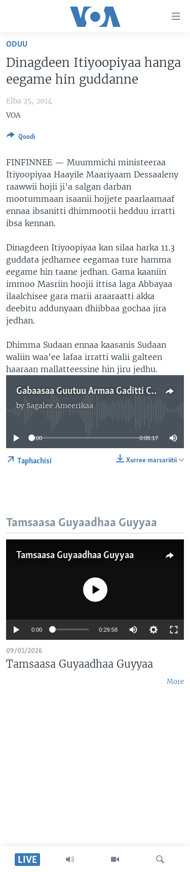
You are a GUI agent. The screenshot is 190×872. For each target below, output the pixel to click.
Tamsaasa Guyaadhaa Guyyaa (75, 556)
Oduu (16, 44)
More (175, 681)
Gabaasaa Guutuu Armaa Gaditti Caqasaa (97, 391)
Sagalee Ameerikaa (59, 405)
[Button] (21, 138)
